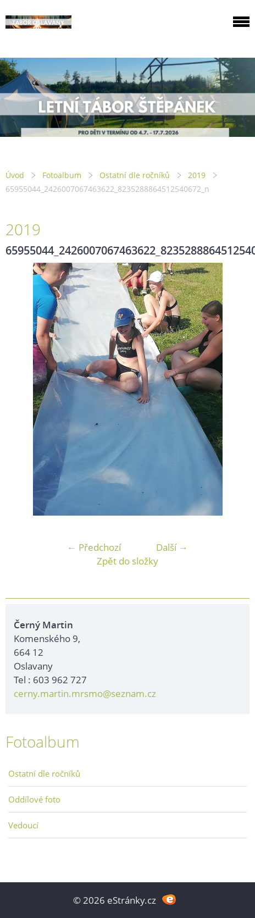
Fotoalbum (61, 175)
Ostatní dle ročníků (134, 175)
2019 (197, 175)
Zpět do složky (127, 561)
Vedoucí (23, 825)
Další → (172, 547)
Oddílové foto (34, 799)
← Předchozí (94, 547)
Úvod (14, 175)
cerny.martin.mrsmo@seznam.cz (85, 693)
